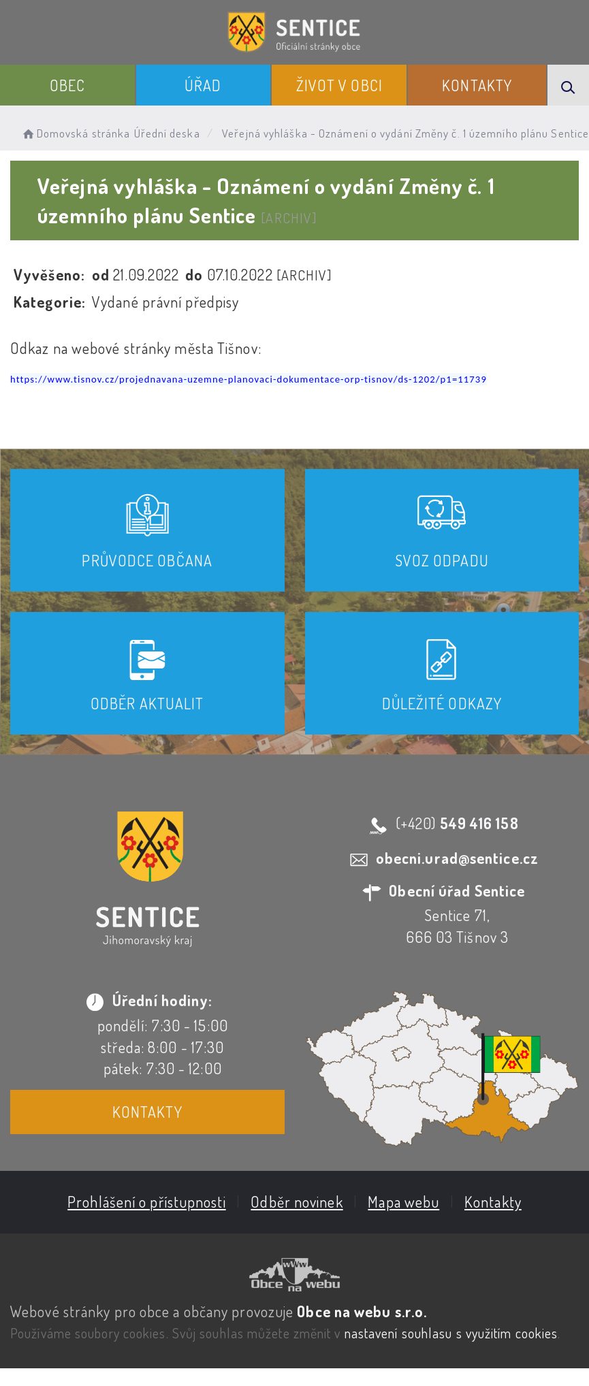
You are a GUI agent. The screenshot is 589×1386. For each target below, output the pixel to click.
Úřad (203, 85)
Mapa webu (403, 1201)
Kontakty (477, 85)
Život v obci (339, 85)
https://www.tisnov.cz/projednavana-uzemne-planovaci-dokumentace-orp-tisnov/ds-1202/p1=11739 (248, 379)
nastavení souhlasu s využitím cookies (451, 1333)
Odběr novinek (297, 1201)
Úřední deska (167, 133)
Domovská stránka (75, 133)
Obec (67, 85)
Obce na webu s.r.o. (362, 1310)
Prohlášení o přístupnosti (146, 1201)
